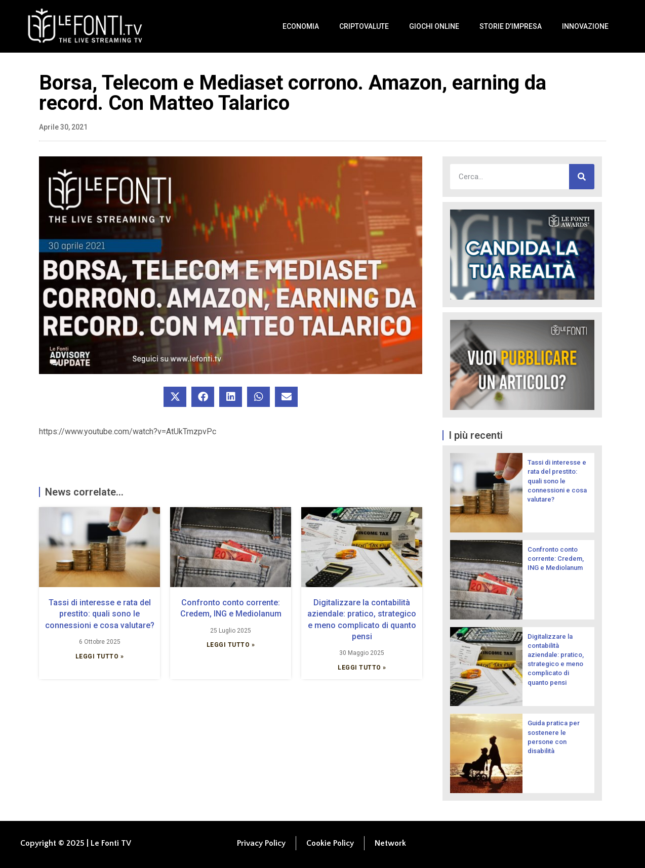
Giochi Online (434, 26)
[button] (175, 397)
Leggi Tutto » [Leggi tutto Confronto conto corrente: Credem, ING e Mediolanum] (231, 644)
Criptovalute (364, 26)
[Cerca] (581, 176)
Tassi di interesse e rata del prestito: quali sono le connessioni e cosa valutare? (99, 614)
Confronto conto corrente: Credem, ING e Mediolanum (556, 558)
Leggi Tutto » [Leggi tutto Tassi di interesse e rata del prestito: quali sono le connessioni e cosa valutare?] (99, 656)
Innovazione (585, 26)
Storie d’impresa (510, 26)
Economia (301, 26)
